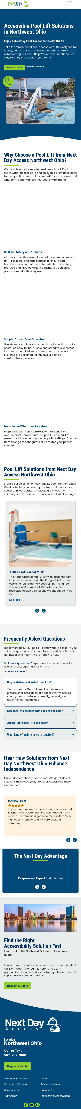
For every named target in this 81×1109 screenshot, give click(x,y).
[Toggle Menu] (68, 4)
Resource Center (50, 1084)
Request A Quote (15, 67)
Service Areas (12, 1090)
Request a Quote (17, 1066)
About (44, 1079)
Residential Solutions (15, 1079)
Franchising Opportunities (55, 1096)
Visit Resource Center (16, 671)
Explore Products (37, 67)
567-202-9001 (15, 1055)
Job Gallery (11, 1096)
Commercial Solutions (16, 1084)
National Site (48, 1090)
